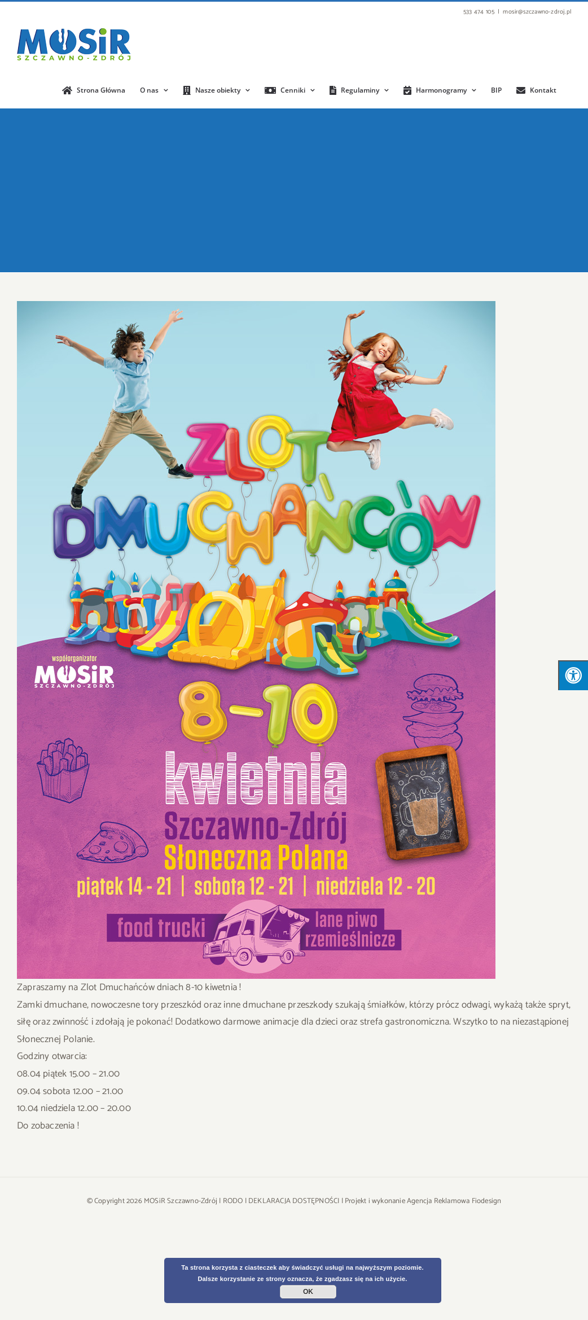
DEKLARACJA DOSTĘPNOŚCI (293, 1201)
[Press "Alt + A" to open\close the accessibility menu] (573, 675)
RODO (233, 1201)
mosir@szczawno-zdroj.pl (537, 12)
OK (308, 1292)
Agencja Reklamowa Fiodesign (454, 1201)
